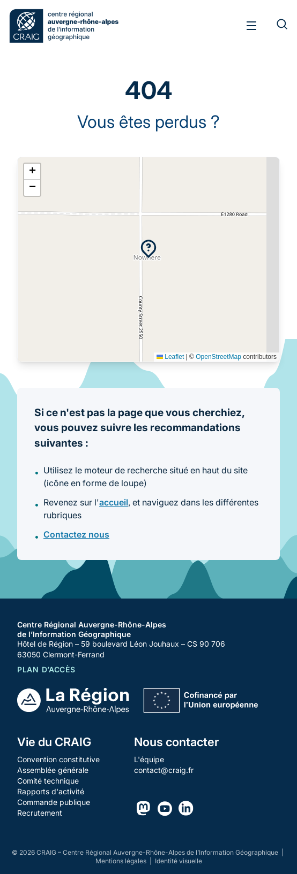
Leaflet (170, 357)
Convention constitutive (58, 759)
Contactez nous (76, 534)
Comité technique (48, 780)
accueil (113, 502)
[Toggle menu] (252, 26)
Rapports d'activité (50, 791)
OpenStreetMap (218, 357)
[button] (148, 248)
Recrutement (39, 812)
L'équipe (149, 759)
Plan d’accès (46, 669)
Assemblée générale (52, 770)
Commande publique (53, 802)
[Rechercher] (275, 26)
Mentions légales (121, 861)
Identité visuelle (178, 861)
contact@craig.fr (164, 770)
